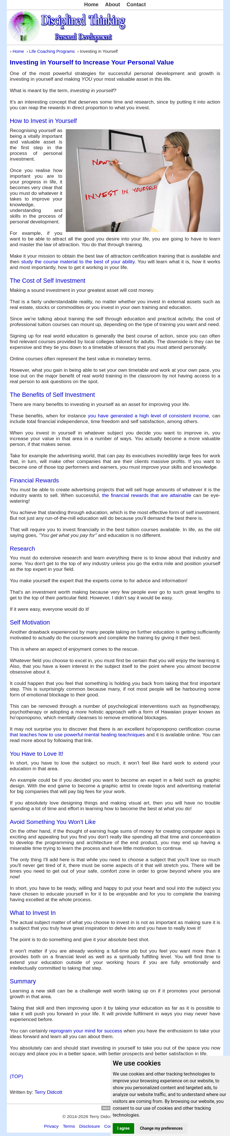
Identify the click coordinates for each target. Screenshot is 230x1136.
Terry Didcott (48, 1092)
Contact (136, 4)
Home (91, 4)
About (112, 4)
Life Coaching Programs (52, 51)
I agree (123, 1128)
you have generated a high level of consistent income (148, 416)
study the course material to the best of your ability (77, 261)
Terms (69, 1126)
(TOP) (16, 1076)
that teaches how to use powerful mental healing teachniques (77, 734)
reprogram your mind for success (85, 1031)
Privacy (51, 1126)
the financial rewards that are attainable (146, 495)
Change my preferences (161, 1128)
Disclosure (89, 1126)
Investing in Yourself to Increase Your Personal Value (92, 62)
